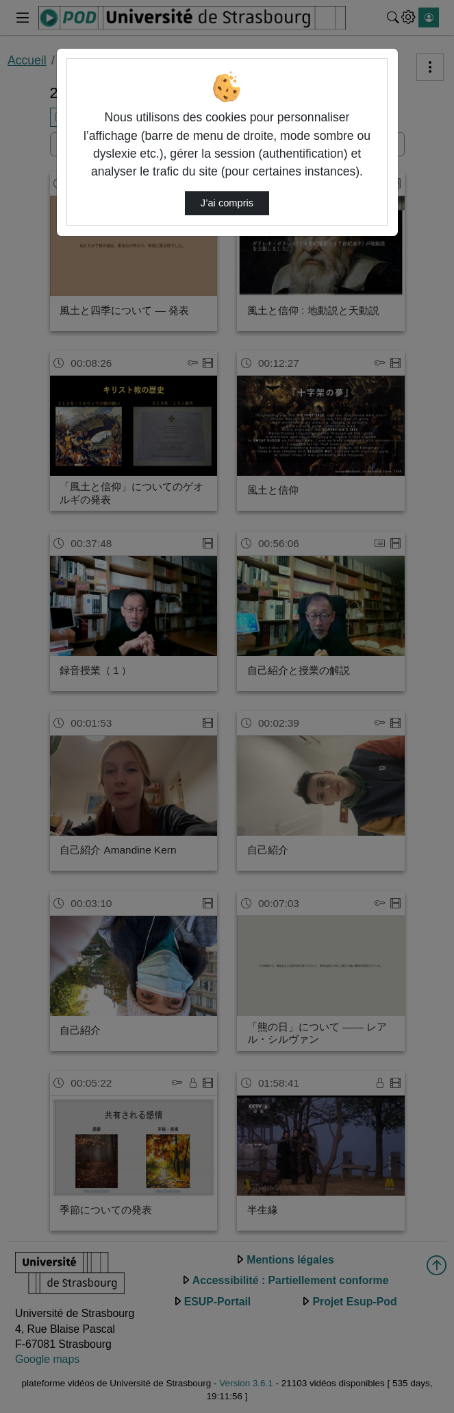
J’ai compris (227, 202)
